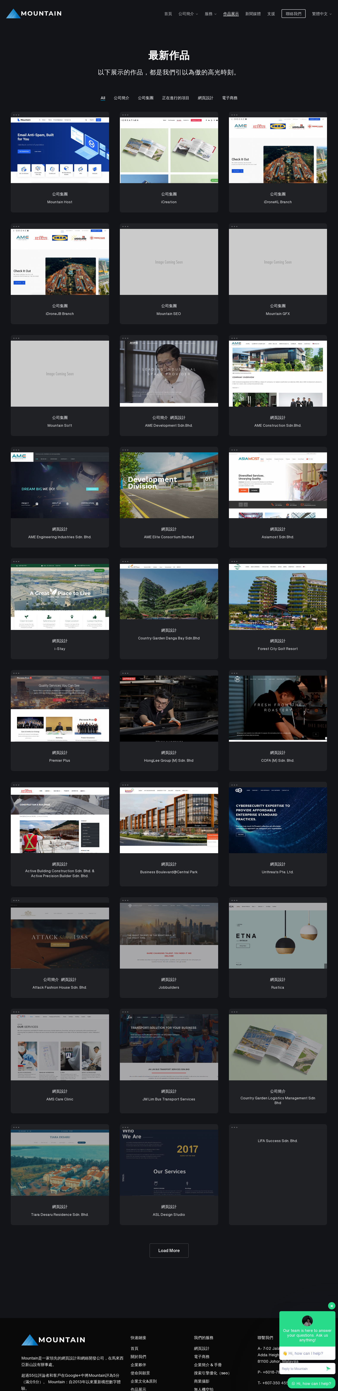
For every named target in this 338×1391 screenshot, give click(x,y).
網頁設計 (205, 98)
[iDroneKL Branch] (278, 150)
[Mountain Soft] (60, 374)
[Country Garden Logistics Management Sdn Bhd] (278, 1047)
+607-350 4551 (276, 1383)
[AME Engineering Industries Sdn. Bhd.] (60, 485)
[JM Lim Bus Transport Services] (169, 1047)
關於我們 (138, 1356)
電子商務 (230, 98)
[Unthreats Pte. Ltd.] (278, 820)
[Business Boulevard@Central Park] (169, 820)
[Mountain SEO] (169, 262)
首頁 (134, 1348)
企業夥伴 (138, 1365)
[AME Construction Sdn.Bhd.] (278, 374)
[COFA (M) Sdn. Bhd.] (278, 709)
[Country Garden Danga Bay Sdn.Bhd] (169, 591)
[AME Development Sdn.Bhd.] (169, 374)
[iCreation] (169, 150)
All (103, 98)
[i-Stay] (60, 597)
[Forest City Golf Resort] (278, 597)
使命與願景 (140, 1373)
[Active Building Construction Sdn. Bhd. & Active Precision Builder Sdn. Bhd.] (60, 820)
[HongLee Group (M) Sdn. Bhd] (169, 709)
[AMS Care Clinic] (60, 1047)
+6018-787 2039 (278, 1372)
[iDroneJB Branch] (60, 262)
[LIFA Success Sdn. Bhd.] (278, 1140)
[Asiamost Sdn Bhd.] (278, 485)
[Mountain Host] (60, 150)
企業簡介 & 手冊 (208, 1365)
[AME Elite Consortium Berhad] (169, 485)
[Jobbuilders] (169, 936)
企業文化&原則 (144, 1381)
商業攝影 (202, 1381)
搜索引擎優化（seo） (213, 1373)
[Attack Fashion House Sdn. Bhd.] (60, 936)
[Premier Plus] (60, 709)
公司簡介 (121, 98)
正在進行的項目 (175, 98)
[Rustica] (278, 936)
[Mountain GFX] (278, 262)
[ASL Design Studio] (169, 1163)
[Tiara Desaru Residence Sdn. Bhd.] (60, 1163)
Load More (169, 1250)
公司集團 (145, 98)
